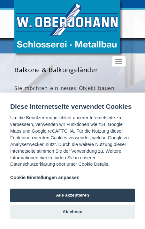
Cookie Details (93, 164)
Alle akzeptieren (72, 195)
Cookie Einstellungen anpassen (45, 177)
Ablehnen (72, 211)
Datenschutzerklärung (32, 164)
